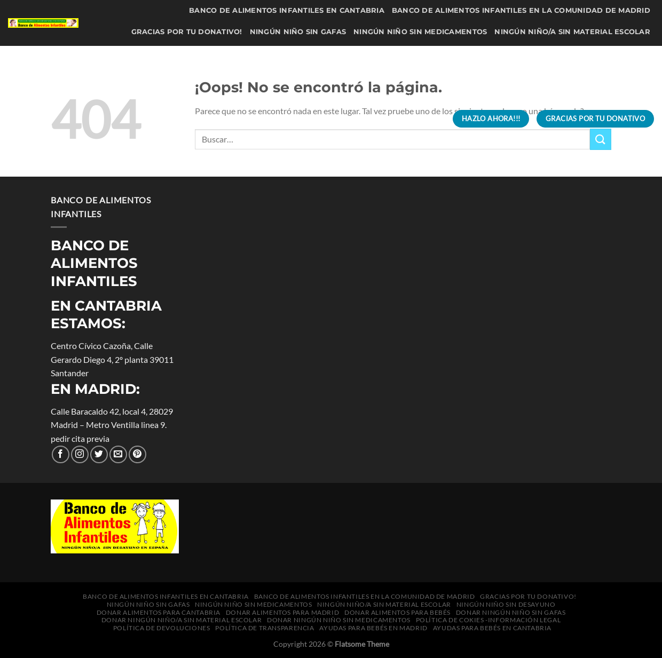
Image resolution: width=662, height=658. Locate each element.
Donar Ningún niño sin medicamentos (567, 75)
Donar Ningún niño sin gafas (219, 75)
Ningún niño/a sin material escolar (572, 32)
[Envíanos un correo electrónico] (118, 454)
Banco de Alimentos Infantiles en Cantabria (286, 10)
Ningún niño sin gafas (298, 32)
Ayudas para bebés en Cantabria (349, 118)
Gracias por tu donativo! (186, 32)
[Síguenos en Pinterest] (137, 454)
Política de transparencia (455, 97)
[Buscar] (433, 118)
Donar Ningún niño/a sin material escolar (384, 75)
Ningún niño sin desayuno (164, 54)
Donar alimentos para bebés (586, 54)
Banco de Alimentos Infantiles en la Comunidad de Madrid (521, 10)
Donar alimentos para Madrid (449, 54)
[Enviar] (600, 139)
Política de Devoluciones (334, 97)
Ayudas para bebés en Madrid (585, 97)
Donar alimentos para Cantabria (301, 54)
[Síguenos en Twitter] (99, 454)
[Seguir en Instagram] (80, 454)
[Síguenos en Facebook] (60, 454)
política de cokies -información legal (187, 97)
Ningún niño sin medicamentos (420, 32)
